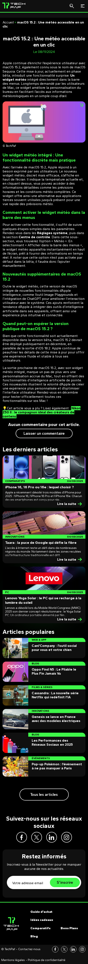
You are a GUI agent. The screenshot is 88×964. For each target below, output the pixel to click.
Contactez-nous (29, 949)
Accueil (8, 22)
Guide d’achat (41, 912)
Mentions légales (13, 960)
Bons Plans (69, 928)
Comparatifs (40, 928)
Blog (34, 936)
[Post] (44, 481)
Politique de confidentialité (46, 960)
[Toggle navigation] (82, 6)
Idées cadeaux (41, 920)
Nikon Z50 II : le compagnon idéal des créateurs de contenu (42, 412)
